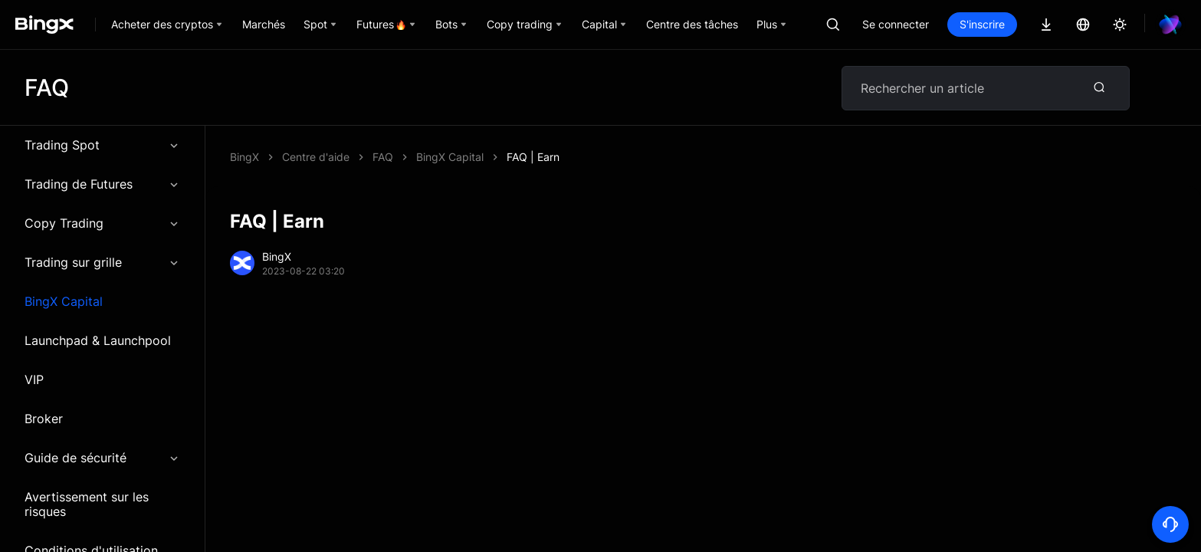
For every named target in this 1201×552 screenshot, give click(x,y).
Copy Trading (102, 223)
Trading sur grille (102, 262)
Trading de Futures (102, 184)
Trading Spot (102, 145)
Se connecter (895, 24)
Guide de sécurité (102, 457)
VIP (34, 379)
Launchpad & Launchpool (98, 340)
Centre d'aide (315, 156)
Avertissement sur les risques (87, 504)
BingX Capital (64, 301)
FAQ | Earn (533, 156)
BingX (244, 156)
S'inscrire (982, 24)
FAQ (382, 156)
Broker (44, 418)
